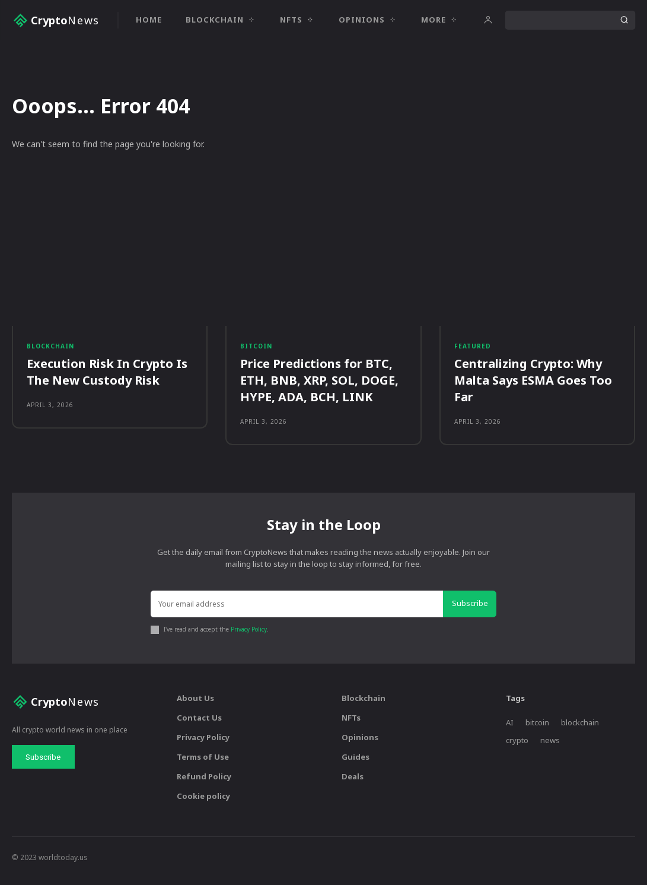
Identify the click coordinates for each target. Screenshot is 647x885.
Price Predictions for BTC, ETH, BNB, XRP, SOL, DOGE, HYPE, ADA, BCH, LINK (319, 385)
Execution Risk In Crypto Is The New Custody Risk (107, 377)
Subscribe (471, 612)
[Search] (624, 20)
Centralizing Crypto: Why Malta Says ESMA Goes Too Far (533, 385)
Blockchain (50, 351)
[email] (299, 612)
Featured (472, 351)
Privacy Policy (248, 636)
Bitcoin (256, 351)
